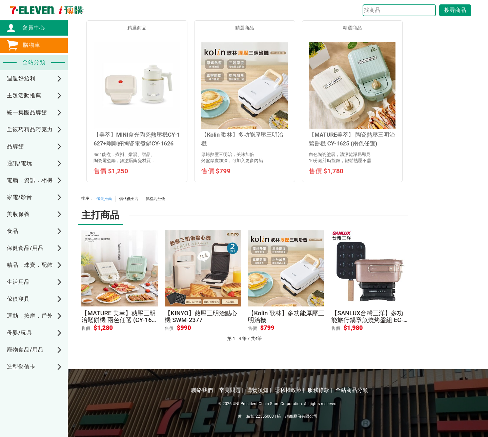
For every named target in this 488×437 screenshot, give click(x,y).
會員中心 (30, 27)
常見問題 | (231, 390)
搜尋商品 (455, 10)
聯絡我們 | (203, 390)
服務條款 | (320, 390)
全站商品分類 (352, 390)
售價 (85, 328)
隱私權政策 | (289, 390)
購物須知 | (259, 390)
